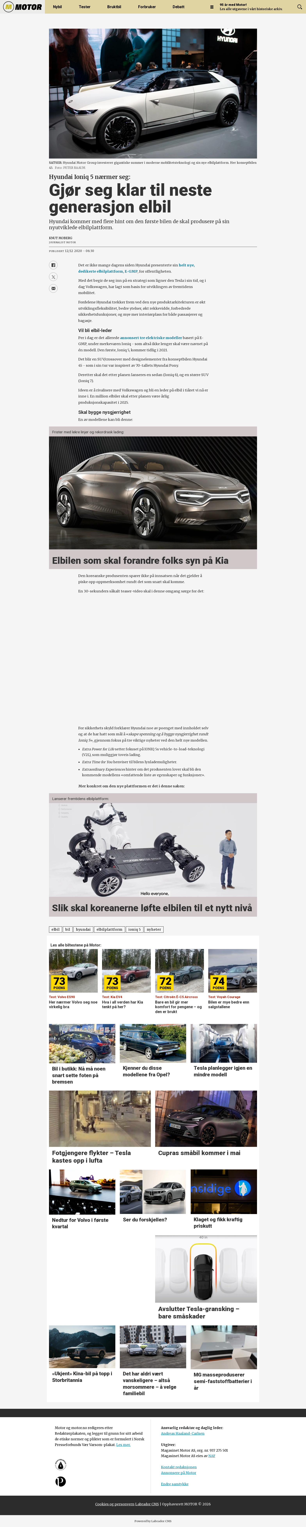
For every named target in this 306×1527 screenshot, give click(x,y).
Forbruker (147, 6)
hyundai (83, 929)
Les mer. (123, 1445)
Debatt (178, 6)
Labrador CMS (147, 1504)
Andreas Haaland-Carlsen (183, 1433)
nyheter (154, 929)
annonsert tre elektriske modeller (151, 338)
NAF (211, 1456)
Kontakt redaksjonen (179, 1467)
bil (67, 929)
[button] (249, 980)
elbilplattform (110, 929)
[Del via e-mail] (53, 288)
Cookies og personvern (114, 1504)
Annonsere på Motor (178, 1473)
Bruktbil (114, 6)
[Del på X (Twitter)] (53, 276)
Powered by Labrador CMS (153, 1521)
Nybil (57, 6)
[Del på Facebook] (53, 265)
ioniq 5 (134, 929)
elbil (56, 929)
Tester (85, 6)
